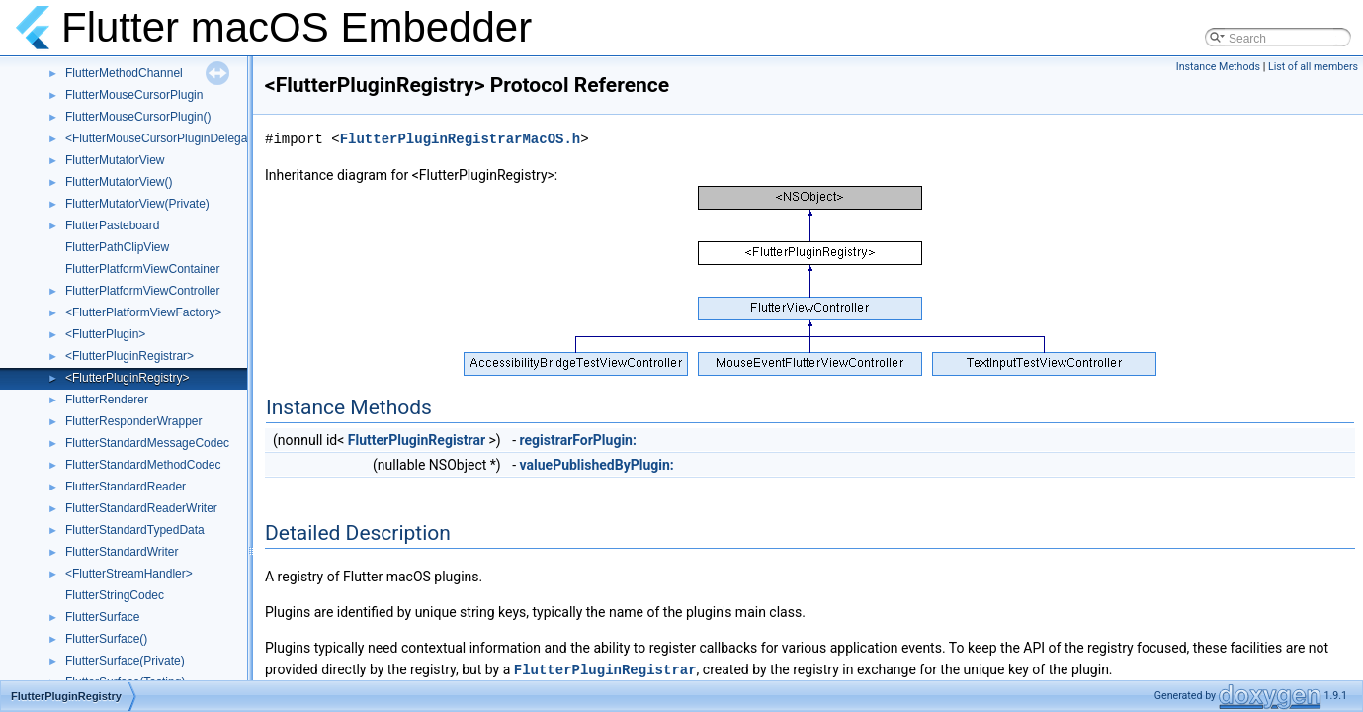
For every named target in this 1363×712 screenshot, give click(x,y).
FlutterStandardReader (125, 486)
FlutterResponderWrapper (134, 421)
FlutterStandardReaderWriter (141, 508)
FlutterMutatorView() (118, 182)
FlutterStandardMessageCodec (147, 443)
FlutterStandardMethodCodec (142, 465)
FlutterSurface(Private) (125, 661)
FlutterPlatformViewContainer (142, 269)
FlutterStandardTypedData (135, 530)
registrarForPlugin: (578, 440)
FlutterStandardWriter (122, 552)
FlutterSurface (102, 617)
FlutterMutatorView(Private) (137, 204)
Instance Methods (1218, 66)
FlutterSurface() (106, 639)
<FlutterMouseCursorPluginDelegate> (164, 138)
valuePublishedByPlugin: (597, 465)
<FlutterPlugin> (105, 334)
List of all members (1313, 66)
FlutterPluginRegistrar (416, 440)
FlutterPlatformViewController (142, 291)
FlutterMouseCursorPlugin (134, 95)
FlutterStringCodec (114, 595)
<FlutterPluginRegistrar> (129, 356)
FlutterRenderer (106, 399)
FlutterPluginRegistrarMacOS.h (460, 139)
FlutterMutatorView (114, 160)
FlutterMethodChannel (124, 73)
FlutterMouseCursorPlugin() (138, 117)
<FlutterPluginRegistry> (127, 378)
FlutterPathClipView (117, 247)
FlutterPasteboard (112, 225)
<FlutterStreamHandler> (129, 573)
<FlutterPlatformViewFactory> (143, 312)
